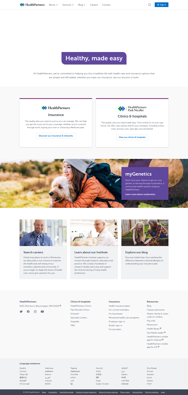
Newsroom (152, 325)
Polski (98, 371)
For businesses (115, 314)
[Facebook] (28, 312)
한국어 (48, 384)
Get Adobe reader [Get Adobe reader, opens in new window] (156, 333)
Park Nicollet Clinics (80, 310)
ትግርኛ (149, 384)
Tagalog (73, 368)
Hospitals (74, 321)
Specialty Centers (78, 318)
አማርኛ (73, 378)
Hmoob (23, 371)
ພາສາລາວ (49, 371)
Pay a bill (151, 321)
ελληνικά (124, 384)
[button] (149, 4)
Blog (149, 306)
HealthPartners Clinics (80, 306)
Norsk (149, 378)
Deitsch (48, 374)
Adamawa (49, 368)
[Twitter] (21, 312)
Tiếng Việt (24, 374)
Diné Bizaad (152, 368)
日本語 (98, 374)
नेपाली (123, 378)
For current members (119, 310)
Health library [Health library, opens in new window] (154, 329)
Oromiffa (74, 374)
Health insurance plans (119, 306)
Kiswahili (150, 374)
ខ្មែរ (71, 384)
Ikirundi (150, 371)
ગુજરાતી (124, 368)
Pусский (23, 381)
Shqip (98, 381)
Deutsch (99, 368)
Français (48, 381)
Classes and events (155, 310)
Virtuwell (74, 314)
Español (23, 368)
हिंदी (97, 378)
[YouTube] (42, 312)
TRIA (72, 325)
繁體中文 (23, 378)
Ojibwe (150, 381)
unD (72, 381)
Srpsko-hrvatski (102, 384)
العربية (47, 378)
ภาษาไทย (125, 381)
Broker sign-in (115, 325)
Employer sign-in (117, 321)
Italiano (124, 374)
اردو (123, 371)
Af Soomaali (25, 384)
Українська (75, 371)
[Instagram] (35, 312)
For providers (115, 329)
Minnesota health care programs (124, 318)
